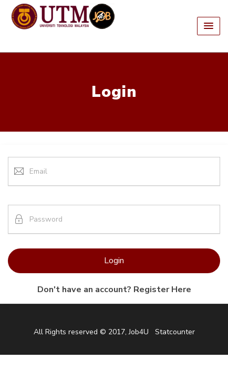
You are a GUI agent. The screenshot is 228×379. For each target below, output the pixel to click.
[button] (208, 26)
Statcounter (175, 332)
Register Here (162, 289)
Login (114, 260)
